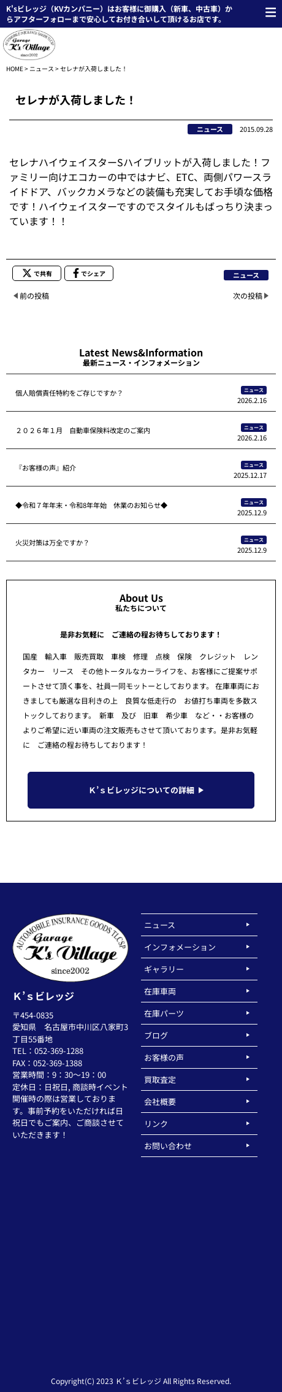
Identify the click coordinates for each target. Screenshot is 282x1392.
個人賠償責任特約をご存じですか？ (69, 393)
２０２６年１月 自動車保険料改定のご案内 (82, 430)
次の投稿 (247, 295)
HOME (14, 68)
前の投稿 (34, 295)
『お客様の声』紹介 (45, 467)
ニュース (41, 68)
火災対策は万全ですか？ (52, 542)
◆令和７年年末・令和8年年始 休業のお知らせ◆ (91, 505)
